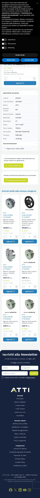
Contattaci (20, 415)
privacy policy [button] (17, 7)
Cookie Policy (20, 462)
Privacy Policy (31, 377)
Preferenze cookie (20, 465)
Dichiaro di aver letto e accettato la (20, 377)
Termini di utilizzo (20, 448)
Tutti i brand (19, 409)
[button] (37, 3)
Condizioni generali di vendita (20, 452)
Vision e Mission (20, 402)
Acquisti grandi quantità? (16, 180)
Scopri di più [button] (20, 55)
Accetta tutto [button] (29, 60)
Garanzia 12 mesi (20, 455)
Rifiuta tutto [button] (11, 60)
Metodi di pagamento (20, 430)
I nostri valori (20, 405)
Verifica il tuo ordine (20, 423)
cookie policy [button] (6, 17)
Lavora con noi (20, 412)
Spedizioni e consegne (20, 427)
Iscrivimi (34, 373)
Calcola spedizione (14, 165)
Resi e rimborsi (20, 434)
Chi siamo (20, 398)
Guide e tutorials (20, 437)
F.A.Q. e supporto (20, 440)
